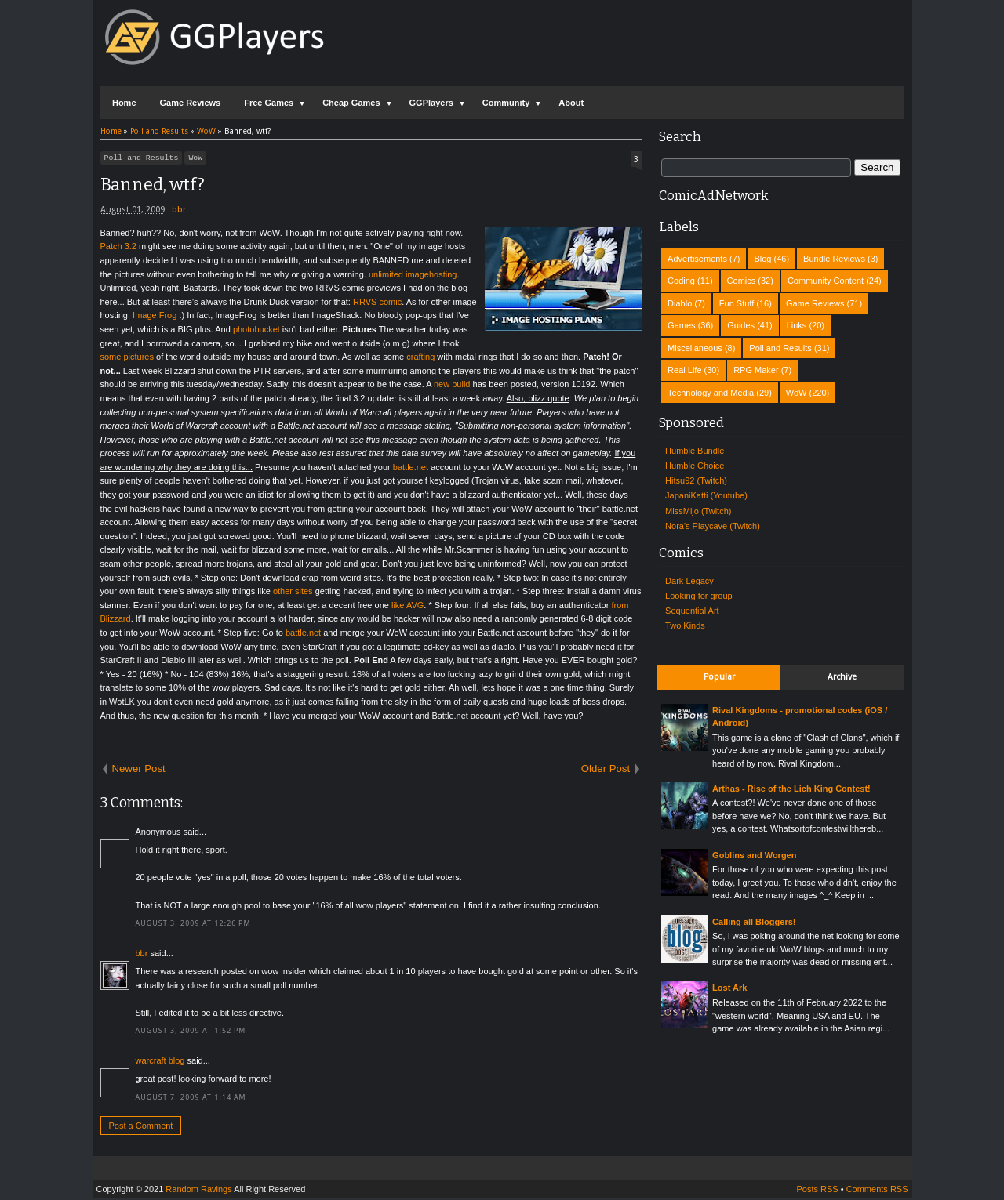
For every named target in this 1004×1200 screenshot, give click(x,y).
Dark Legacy (689, 580)
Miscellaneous (695, 348)
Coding (681, 280)
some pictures (127, 359)
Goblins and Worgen (754, 855)
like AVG (407, 607)
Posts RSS (817, 1191)
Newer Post (139, 771)
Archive (842, 677)
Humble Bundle (694, 450)
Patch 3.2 (118, 248)
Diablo (680, 303)
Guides (741, 325)
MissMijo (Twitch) (698, 511)
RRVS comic (377, 304)
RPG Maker (755, 370)
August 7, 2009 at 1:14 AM (191, 1099)
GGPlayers (431, 102)
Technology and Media (711, 392)
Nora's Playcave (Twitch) (712, 526)
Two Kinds (685, 625)
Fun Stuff (736, 303)
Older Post (605, 771)
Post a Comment (141, 1128)
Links (797, 325)
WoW (195, 159)
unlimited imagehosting (413, 276)
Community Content (826, 280)
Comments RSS (877, 1191)
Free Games (268, 102)
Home (124, 102)
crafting (420, 359)
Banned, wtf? (152, 187)
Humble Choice (694, 465)
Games (681, 325)
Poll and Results (141, 159)
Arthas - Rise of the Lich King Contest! (791, 788)
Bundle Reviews (834, 258)
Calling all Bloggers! (753, 921)
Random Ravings (198, 1191)
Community (506, 102)
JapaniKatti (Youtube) (706, 495)
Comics (741, 280)
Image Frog (154, 317)
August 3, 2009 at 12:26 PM (193, 925)
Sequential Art (692, 610)
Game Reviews (190, 102)
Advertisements (697, 258)
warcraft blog (160, 1063)
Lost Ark (729, 987)
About (571, 102)
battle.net (410, 469)
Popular (719, 677)
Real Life (684, 370)
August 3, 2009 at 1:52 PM (191, 1033)
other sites (293, 593)
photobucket (256, 331)
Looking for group (699, 595)
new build (452, 386)
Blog (762, 258)
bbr (179, 212)
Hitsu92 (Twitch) (696, 480)
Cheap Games (351, 102)
